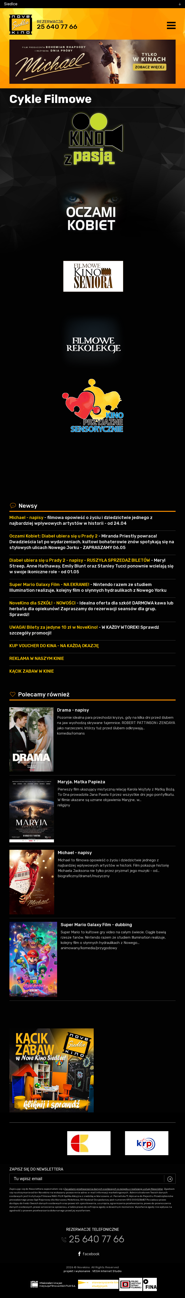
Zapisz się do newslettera (36, 1169)
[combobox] (92, 4)
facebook (88, 1254)
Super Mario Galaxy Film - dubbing (96, 924)
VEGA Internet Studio (107, 1271)
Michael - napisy (75, 852)
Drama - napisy (73, 710)
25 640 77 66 (57, 26)
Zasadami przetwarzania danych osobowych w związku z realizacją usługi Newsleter (113, 1189)
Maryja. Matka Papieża (81, 782)
